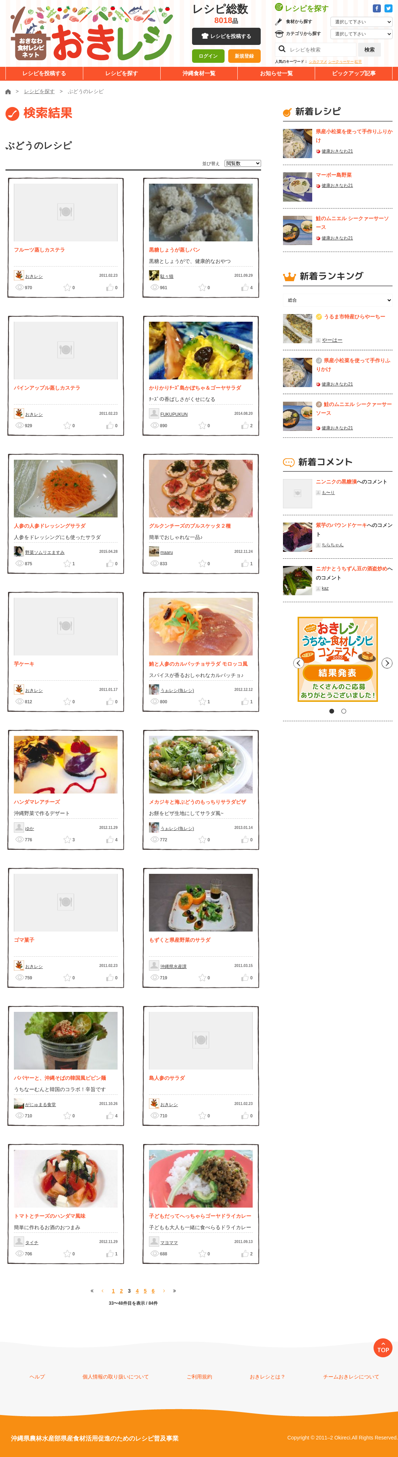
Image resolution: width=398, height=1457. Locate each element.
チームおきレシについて (351, 1377)
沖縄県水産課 (173, 966)
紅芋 (358, 62)
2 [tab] (343, 711)
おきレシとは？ (268, 1377)
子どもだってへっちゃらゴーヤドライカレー (200, 1216)
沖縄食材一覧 (199, 73)
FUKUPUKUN (174, 414)
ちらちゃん (333, 544)
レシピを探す (121, 73)
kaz (325, 588)
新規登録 (244, 56)
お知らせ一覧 (276, 73)
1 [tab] (331, 711)
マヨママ (169, 1242)
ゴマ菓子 (24, 940)
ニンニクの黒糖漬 (336, 482)
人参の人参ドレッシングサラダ (49, 526)
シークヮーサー (341, 62)
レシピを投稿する (230, 36)
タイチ (31, 1242)
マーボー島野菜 (334, 175)
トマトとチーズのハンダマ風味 (49, 1216)
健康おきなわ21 (337, 151)
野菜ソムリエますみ (45, 552)
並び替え (211, 163)
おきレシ (34, 276)
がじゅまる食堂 (40, 1104)
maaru (166, 552)
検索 (369, 50)
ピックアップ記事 (354, 73)
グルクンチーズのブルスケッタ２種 (190, 526)
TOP (383, 1350)
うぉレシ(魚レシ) (177, 690)
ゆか (29, 828)
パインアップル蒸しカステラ (47, 388)
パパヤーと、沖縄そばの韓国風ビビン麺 (60, 1078)
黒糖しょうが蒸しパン (174, 250)
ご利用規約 (199, 1377)
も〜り (328, 492)
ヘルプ (37, 1377)
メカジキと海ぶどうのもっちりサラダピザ (197, 802)
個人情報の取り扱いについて (116, 1377)
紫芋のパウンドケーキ (341, 525)
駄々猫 (166, 276)
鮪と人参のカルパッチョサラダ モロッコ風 (198, 664)
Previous (288, 662)
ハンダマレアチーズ (37, 802)
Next (387, 662)
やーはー (332, 340)
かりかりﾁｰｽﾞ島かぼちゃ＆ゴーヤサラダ (195, 388)
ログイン (208, 56)
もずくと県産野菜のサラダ (179, 940)
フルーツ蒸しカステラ (39, 250)
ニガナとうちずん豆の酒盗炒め (351, 568)
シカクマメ (318, 62)
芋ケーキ (24, 664)
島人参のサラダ (167, 1078)
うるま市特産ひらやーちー (354, 317)
